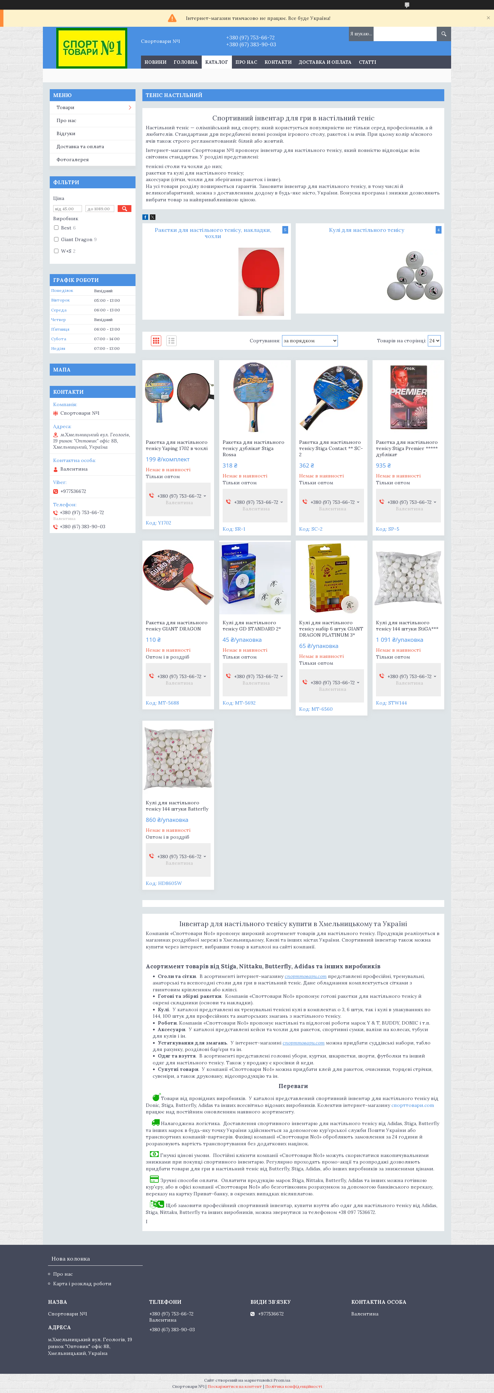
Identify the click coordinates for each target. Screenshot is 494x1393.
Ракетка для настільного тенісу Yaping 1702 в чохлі (177, 445)
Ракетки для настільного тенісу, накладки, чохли (213, 232)
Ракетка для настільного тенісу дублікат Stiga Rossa (253, 448)
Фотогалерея (73, 159)
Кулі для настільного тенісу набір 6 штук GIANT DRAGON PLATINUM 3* (331, 628)
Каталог (216, 62)
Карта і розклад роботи (82, 1283)
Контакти (278, 62)
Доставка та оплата (80, 146)
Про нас (246, 62)
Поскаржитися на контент (235, 1386)
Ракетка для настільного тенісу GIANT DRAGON (177, 625)
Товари (65, 107)
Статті (367, 62)
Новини (155, 62)
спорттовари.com (412, 1105)
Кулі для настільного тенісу (366, 229)
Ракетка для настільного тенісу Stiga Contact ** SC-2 (331, 448)
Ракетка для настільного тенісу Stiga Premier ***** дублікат (407, 448)
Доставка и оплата (325, 62)
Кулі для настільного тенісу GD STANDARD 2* (252, 625)
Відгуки (66, 133)
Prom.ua (281, 1380)
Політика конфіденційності (293, 1386)
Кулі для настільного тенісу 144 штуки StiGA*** (407, 625)
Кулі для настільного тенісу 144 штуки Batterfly (177, 806)
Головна (186, 62)
